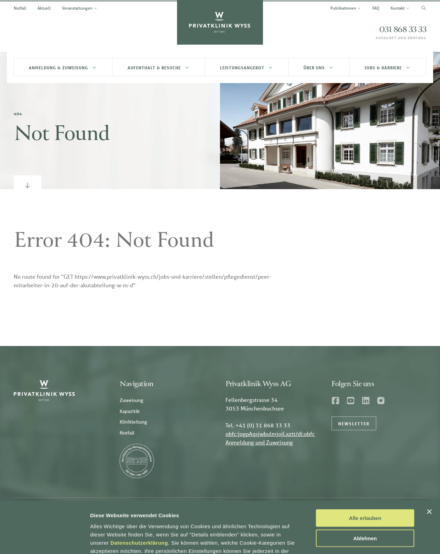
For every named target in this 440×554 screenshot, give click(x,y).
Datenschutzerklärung (139, 496)
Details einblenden (371, 540)
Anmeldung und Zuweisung (259, 442)
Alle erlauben (365, 472)
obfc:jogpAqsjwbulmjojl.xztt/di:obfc (270, 433)
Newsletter (354, 423)
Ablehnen (365, 492)
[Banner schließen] (429, 465)
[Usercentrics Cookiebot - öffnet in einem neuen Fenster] (44, 540)
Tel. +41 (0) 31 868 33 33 (258, 425)
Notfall (127, 433)
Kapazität (130, 411)
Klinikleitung (133, 422)
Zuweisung (131, 400)
